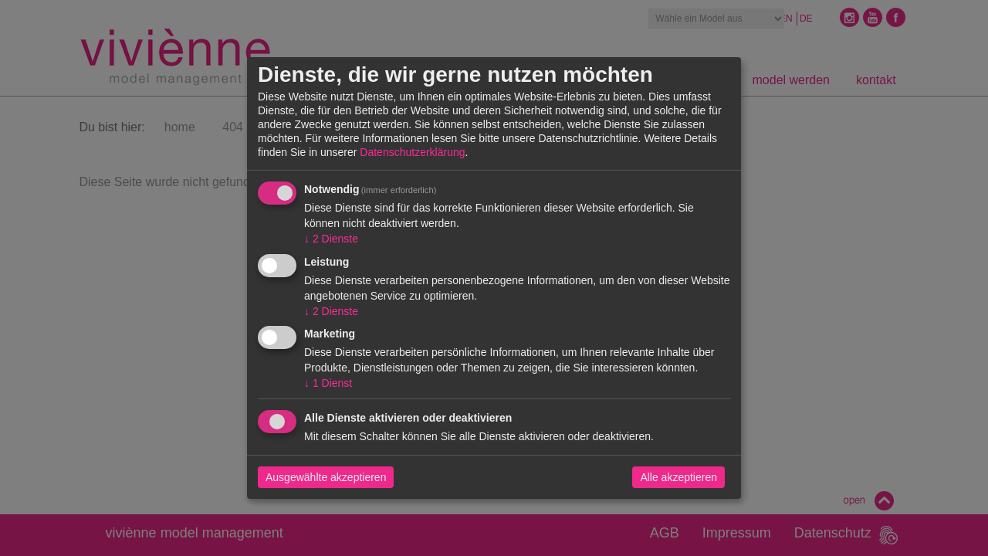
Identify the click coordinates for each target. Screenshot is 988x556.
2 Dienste (331, 238)
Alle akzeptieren (678, 477)
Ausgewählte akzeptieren (326, 477)
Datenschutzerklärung (412, 152)
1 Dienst (328, 383)
